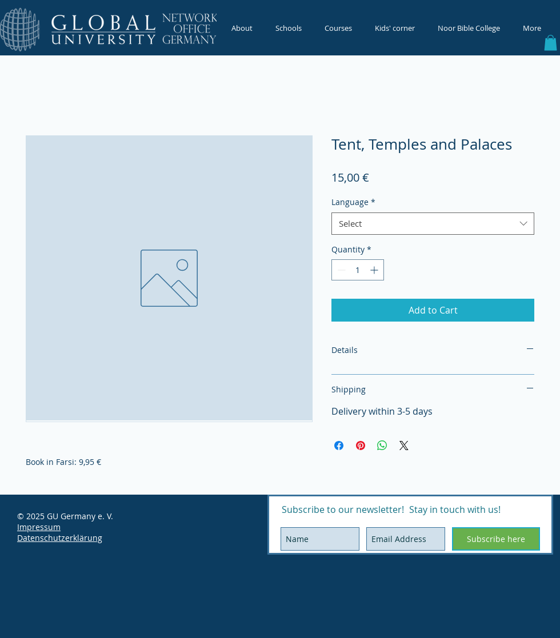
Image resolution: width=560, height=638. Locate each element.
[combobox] (432, 223)
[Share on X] (404, 445)
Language (353, 201)
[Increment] (375, 270)
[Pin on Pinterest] (360, 445)
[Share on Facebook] (339, 445)
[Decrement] (340, 270)
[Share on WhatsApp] (382, 445)
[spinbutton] (357, 270)
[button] (550, 42)
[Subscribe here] (496, 539)
